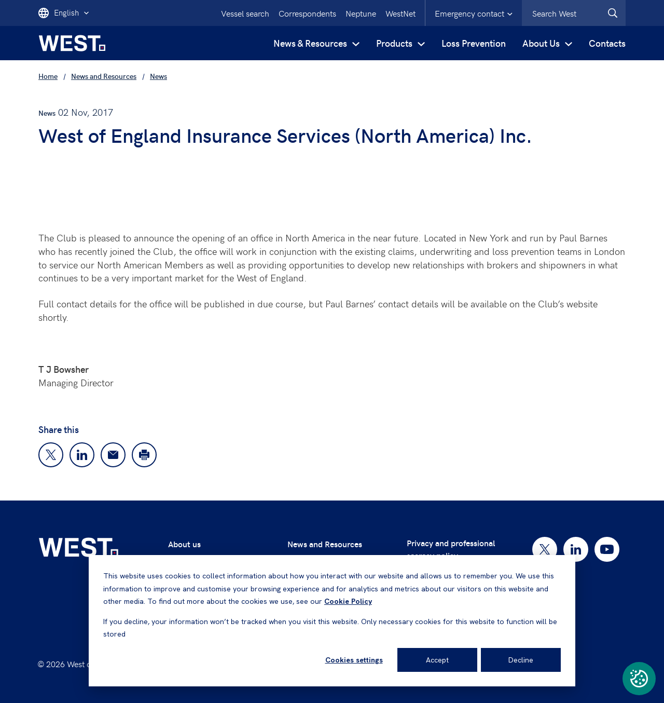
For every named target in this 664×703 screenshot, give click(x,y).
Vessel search (245, 13)
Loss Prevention (473, 42)
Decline (520, 660)
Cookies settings (354, 660)
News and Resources (324, 543)
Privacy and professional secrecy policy (451, 549)
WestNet (400, 13)
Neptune (360, 13)
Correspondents (307, 13)
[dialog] (332, 620)
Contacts (607, 42)
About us (184, 543)
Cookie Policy (348, 601)
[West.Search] (613, 13)
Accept (437, 660)
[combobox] (574, 13)
